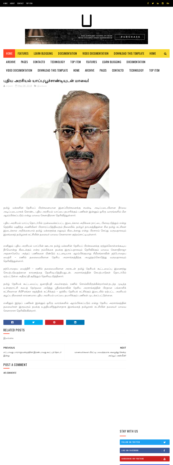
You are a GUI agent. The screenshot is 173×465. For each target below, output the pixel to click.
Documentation (67, 54)
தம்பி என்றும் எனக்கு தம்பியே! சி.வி (152, 151)
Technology (57, 63)
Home (5, 3)
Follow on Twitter (145, 91)
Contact (20, 3)
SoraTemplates (19, 460)
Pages (24, 63)
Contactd (39, 63)
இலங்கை (42, 86)
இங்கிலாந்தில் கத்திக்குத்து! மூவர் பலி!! (154, 166)
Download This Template (129, 54)
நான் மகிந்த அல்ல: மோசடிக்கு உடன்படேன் (154, 197)
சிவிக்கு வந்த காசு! (150, 180)
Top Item (29, 3)
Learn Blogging (43, 54)
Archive (11, 63)
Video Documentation (95, 54)
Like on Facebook (145, 99)
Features (23, 54)
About (12, 3)
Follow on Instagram (145, 116)
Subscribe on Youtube (145, 107)
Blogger (44, 460)
